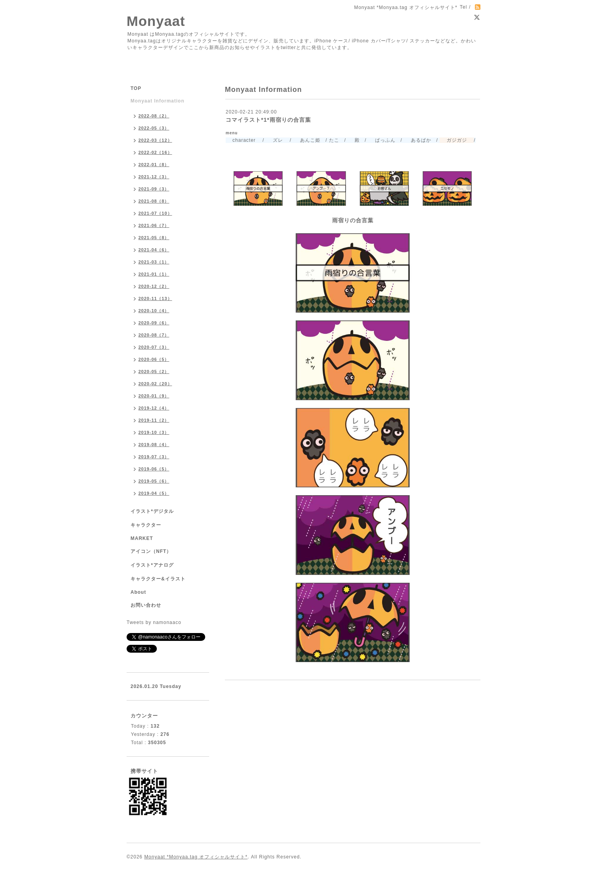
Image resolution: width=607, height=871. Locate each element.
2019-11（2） (153, 420)
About (138, 592)
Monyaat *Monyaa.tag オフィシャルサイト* (196, 857)
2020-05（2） (153, 371)
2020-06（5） (153, 359)
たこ (334, 140)
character (241, 140)
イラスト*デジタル (152, 511)
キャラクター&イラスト (158, 579)
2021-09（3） (153, 189)
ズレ (274, 140)
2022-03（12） (155, 140)
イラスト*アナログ (152, 565)
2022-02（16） (155, 152)
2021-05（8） (153, 237)
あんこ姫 (306, 140)
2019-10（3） (153, 432)
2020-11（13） (155, 298)
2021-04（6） (153, 249)
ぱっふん (381, 140)
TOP (136, 88)
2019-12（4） (153, 408)
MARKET (142, 538)
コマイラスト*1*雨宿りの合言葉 (268, 120)
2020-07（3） (153, 347)
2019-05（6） (153, 481)
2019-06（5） (153, 469)
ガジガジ (453, 140)
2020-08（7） (153, 335)
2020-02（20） (155, 383)
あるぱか (417, 140)
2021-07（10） (155, 213)
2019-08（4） (153, 444)
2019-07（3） (153, 456)
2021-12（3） (153, 176)
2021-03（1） (153, 262)
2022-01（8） (153, 164)
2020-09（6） (153, 322)
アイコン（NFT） (151, 551)
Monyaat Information (157, 101)
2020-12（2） (153, 286)
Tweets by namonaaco (154, 622)
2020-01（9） (153, 395)
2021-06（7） (153, 225)
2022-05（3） (153, 128)
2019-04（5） (153, 493)
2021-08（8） (153, 201)
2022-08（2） (153, 115)
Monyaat (156, 21)
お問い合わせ (146, 605)
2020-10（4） (153, 310)
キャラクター (146, 525)
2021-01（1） (153, 274)
